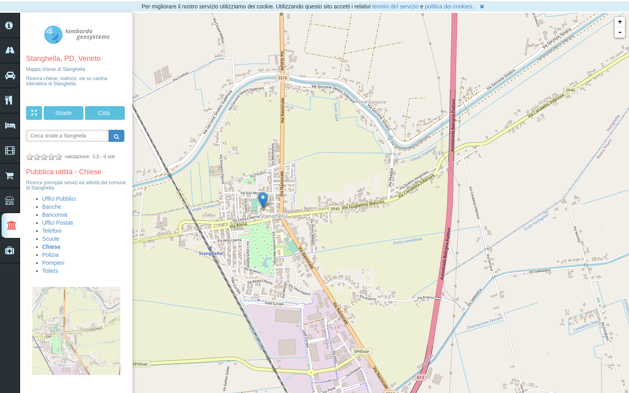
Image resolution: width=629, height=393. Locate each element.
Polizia (50, 255)
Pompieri (53, 263)
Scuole (50, 239)
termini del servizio (395, 6)
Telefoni (51, 231)
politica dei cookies (448, 6)
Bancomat (54, 215)
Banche (51, 207)
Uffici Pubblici (59, 198)
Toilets (50, 271)
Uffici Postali (57, 223)
